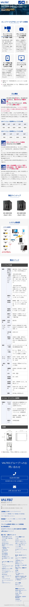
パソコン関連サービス (20, 536)
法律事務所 (17, 599)
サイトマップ (11, 531)
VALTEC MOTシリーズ (7, 536)
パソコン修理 (18, 546)
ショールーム (12, 516)
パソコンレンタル (19, 548)
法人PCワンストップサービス (21, 550)
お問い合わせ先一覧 (14, 490)
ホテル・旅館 (18, 591)
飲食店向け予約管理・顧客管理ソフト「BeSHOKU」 (20, 577)
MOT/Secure (4, 574)
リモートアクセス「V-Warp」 (6, 576)
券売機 (16, 570)
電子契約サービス (5, 556)
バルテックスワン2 (6, 578)
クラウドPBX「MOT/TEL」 (7, 538)
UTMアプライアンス (6, 582)
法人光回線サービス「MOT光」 (7, 559)
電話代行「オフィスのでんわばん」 (7, 545)
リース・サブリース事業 (6, 521)
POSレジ (17, 572)
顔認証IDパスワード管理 (7, 568)
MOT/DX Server (5, 543)
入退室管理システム (19, 560)
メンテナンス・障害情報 (6, 513)
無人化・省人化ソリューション (20, 556)
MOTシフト (4, 551)
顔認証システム (18, 562)
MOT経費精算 (5, 553)
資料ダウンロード (11, 534)
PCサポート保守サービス (20, 541)
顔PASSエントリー (19, 563)
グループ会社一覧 (5, 516)
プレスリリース (17, 511)
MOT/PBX (4, 540)
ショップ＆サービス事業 (20, 518)
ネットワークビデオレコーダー (7, 581)
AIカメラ (4, 564)
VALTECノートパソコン (20, 540)
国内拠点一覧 (17, 513)
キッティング (18, 552)
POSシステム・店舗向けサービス (21, 568)
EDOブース (17, 584)
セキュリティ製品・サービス (7, 562)
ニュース (12, 511)
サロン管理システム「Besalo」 (19, 574)
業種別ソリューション (20, 588)
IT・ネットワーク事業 (10, 518)
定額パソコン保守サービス (20, 543)
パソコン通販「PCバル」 (20, 544)
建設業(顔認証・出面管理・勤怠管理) (21, 597)
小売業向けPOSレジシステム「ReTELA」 (21, 579)
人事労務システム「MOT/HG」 (5, 548)
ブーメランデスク (19, 586)
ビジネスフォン (5, 541)
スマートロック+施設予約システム (21, 558)
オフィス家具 (18, 582)
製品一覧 (3, 534)
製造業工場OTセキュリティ (21, 590)
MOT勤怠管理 (5, 550)
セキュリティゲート (6, 570)
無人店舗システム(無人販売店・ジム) (21, 566)
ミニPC (16, 538)
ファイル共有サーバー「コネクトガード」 (7, 572)
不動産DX (17, 595)
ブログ (13, 513)
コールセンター (18, 600)
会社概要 (8, 511)
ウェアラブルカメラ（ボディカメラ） (7, 566)
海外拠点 (23, 513)
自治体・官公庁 (18, 593)
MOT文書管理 (5, 554)
